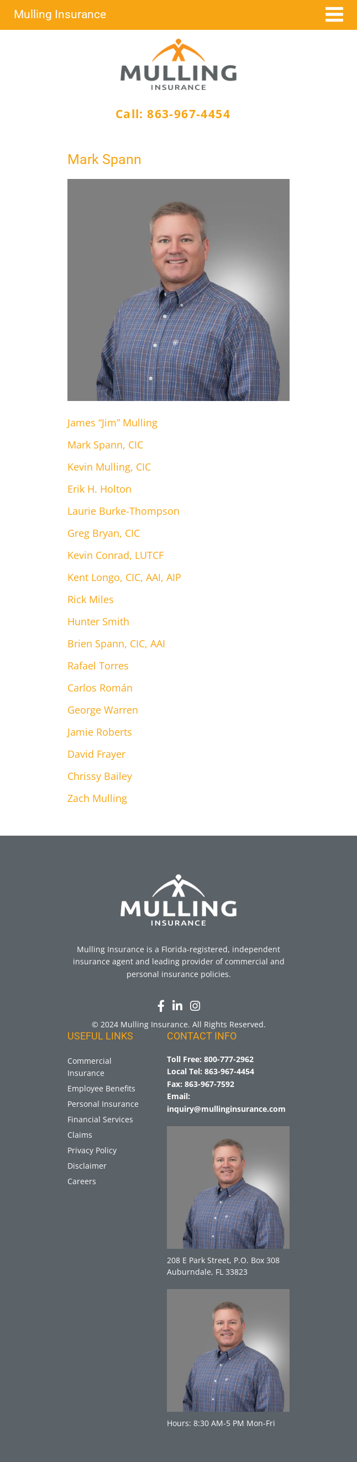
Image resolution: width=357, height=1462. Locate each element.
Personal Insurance (103, 1104)
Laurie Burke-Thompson (123, 511)
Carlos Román (100, 687)
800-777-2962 (229, 1059)
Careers (81, 1181)
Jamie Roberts (99, 731)
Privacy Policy (92, 1150)
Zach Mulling (97, 798)
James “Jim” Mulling (112, 422)
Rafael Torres (98, 665)
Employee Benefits (101, 1088)
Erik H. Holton (99, 488)
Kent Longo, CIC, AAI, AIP (124, 577)
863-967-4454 (188, 114)
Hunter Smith (98, 621)
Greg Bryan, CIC (103, 533)
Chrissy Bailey (99, 776)
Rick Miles (90, 599)
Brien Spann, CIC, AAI (116, 643)
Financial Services (100, 1119)
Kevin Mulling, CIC (109, 466)
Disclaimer (87, 1165)
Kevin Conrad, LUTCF (115, 555)
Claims (79, 1135)
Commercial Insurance (89, 1066)
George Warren (102, 709)
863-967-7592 (209, 1084)
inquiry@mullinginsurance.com (226, 1109)
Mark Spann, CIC (105, 444)
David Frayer (96, 754)
